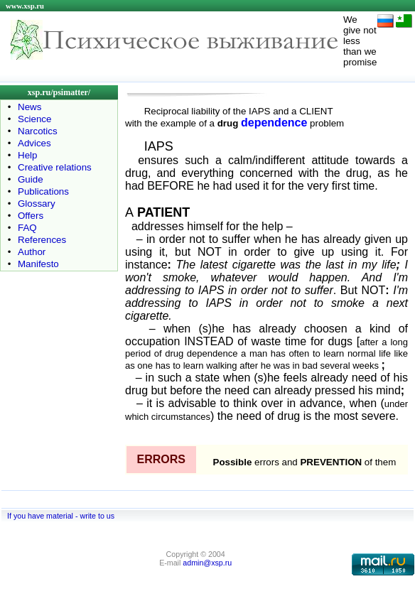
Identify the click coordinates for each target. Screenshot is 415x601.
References (42, 239)
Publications (43, 191)
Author (31, 252)
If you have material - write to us (60, 515)
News (29, 107)
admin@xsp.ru (207, 562)
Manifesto (38, 264)
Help (27, 155)
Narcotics (38, 131)
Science (34, 119)
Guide (30, 179)
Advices (34, 143)
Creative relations (55, 167)
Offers (30, 215)
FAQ (27, 227)
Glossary (36, 203)
